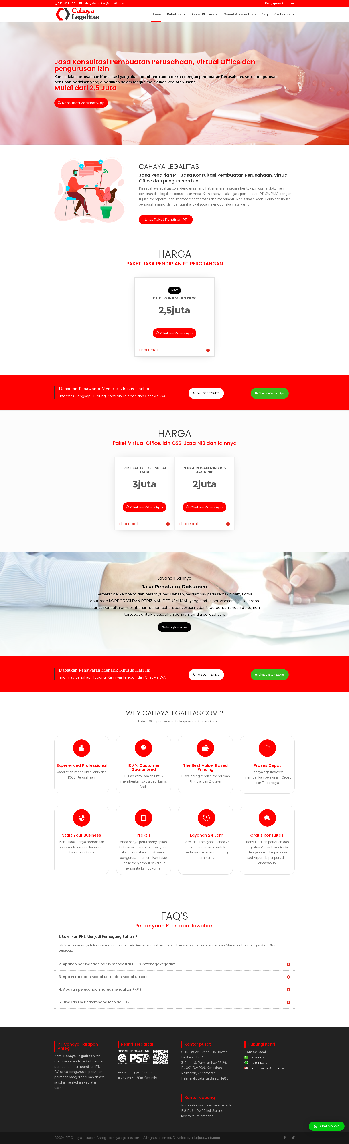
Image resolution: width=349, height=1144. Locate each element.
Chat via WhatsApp (176, 333)
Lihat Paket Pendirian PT (166, 219)
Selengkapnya (174, 627)
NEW (174, 290)
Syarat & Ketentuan (240, 14)
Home (156, 14)
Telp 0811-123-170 (208, 393)
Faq (265, 14)
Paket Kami (176, 14)
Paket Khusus (202, 14)
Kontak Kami (284, 14)
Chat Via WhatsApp (271, 393)
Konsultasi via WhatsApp (83, 103)
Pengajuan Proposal (280, 3)
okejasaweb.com (205, 1138)
